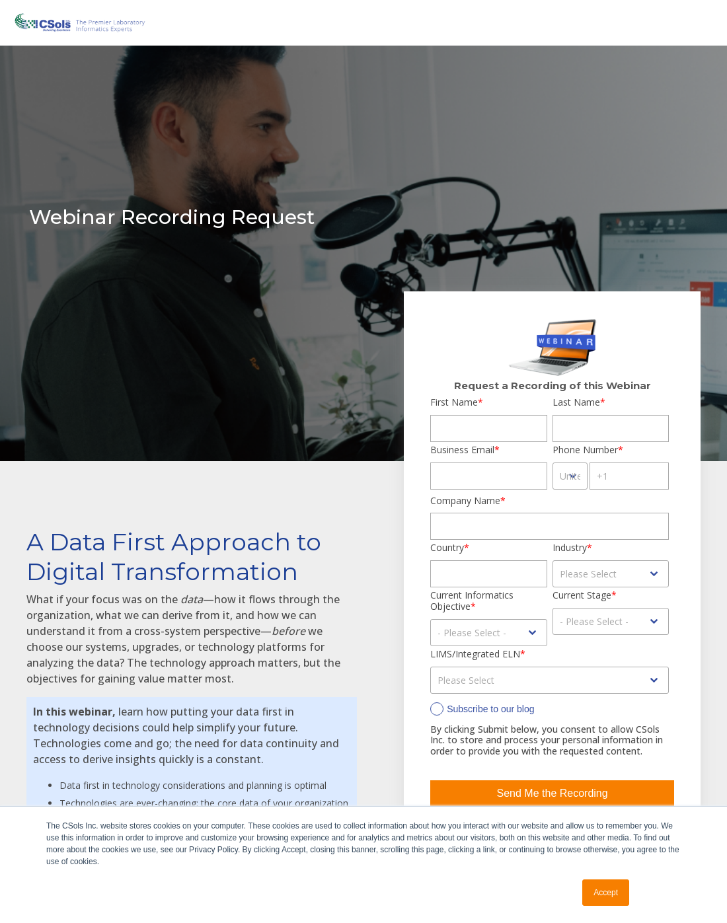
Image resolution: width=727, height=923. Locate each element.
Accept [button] (605, 892)
